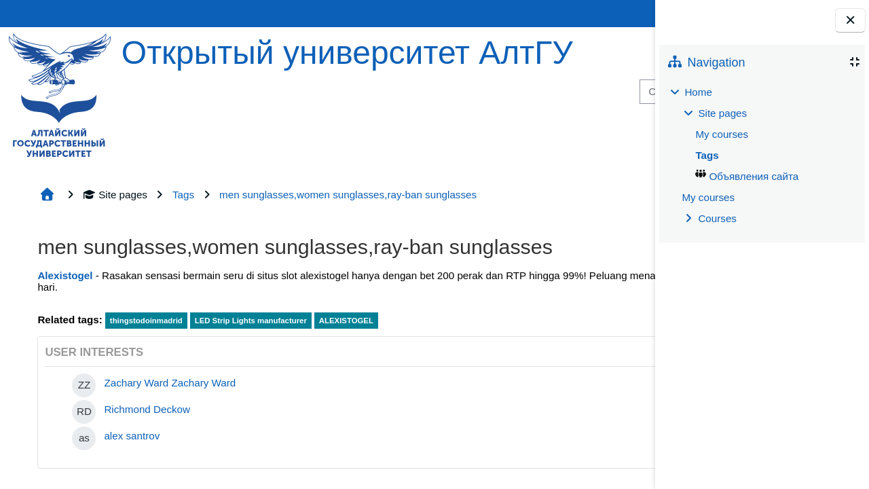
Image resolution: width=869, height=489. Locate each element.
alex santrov (132, 435)
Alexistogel (64, 275)
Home (698, 92)
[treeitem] (761, 155)
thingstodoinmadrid (146, 320)
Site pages (115, 194)
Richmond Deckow (147, 409)
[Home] (60, 94)
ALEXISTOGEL (346, 320)
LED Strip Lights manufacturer (251, 320)
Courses (717, 218)
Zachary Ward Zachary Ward (170, 382)
